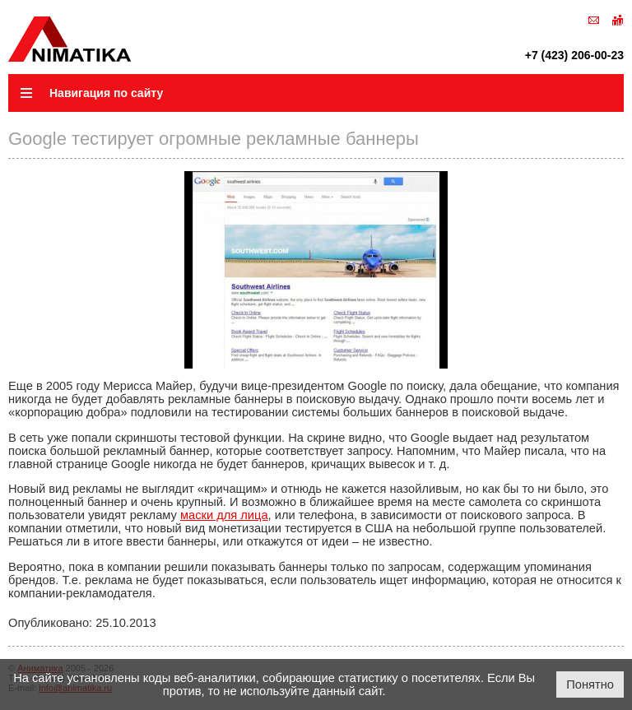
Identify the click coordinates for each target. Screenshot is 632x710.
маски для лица (224, 515)
